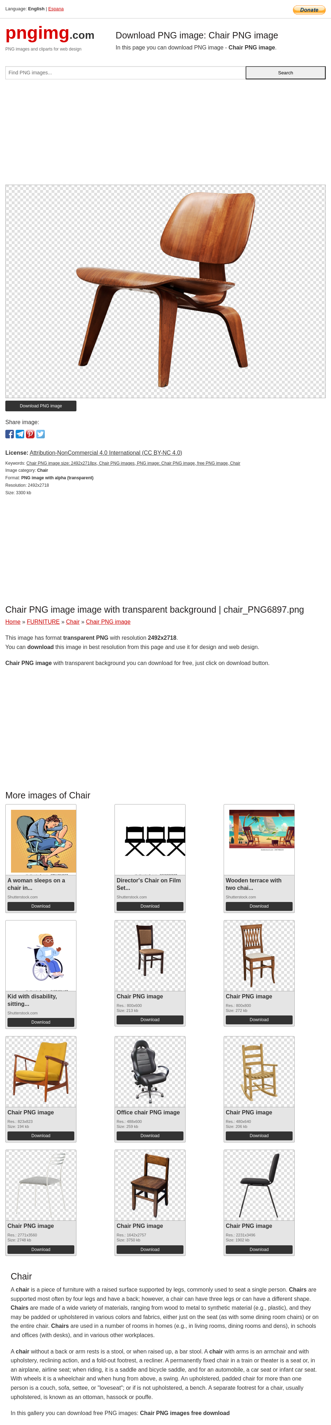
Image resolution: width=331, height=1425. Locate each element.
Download (40, 906)
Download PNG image (41, 405)
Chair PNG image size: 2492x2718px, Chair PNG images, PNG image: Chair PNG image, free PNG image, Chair (133, 463)
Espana (56, 8)
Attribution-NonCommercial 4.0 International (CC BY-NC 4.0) (106, 453)
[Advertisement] (165, 135)
